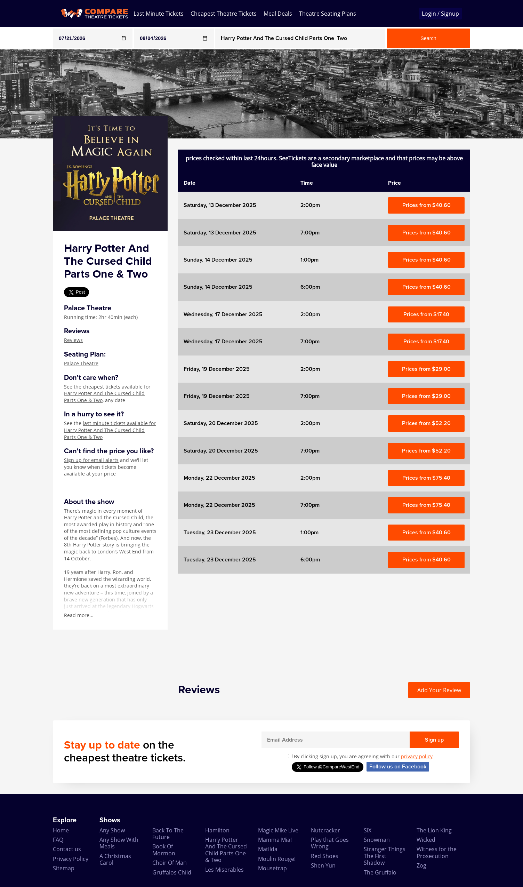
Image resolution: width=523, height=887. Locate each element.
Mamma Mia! (275, 840)
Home (61, 830)
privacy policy (417, 756)
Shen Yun (323, 865)
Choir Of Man (169, 862)
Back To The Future (168, 833)
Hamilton (217, 830)
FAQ (58, 840)
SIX (367, 830)
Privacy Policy (70, 859)
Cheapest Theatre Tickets (224, 13)
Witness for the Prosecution (437, 852)
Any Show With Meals (118, 843)
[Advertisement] (324, 622)
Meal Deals (278, 13)
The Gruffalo (380, 872)
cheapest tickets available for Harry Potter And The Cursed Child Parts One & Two (107, 393)
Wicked (426, 840)
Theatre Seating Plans (327, 13)
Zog (421, 865)
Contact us (67, 849)
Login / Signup (440, 13)
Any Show (112, 830)
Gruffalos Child (171, 872)
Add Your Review (439, 690)
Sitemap (63, 868)
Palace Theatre (81, 363)
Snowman (377, 840)
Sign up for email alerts (91, 460)
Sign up (434, 739)
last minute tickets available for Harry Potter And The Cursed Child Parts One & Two (110, 430)
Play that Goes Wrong (330, 843)
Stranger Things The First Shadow (384, 855)
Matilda (267, 849)
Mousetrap (272, 868)
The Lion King (434, 830)
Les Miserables (224, 869)
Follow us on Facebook (397, 766)
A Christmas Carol (115, 859)
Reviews (73, 340)
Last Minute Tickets (159, 13)
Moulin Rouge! (277, 859)
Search (428, 38)
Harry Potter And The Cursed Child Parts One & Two (226, 850)
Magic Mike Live (278, 830)
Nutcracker (325, 830)
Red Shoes (324, 856)
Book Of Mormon (163, 849)
